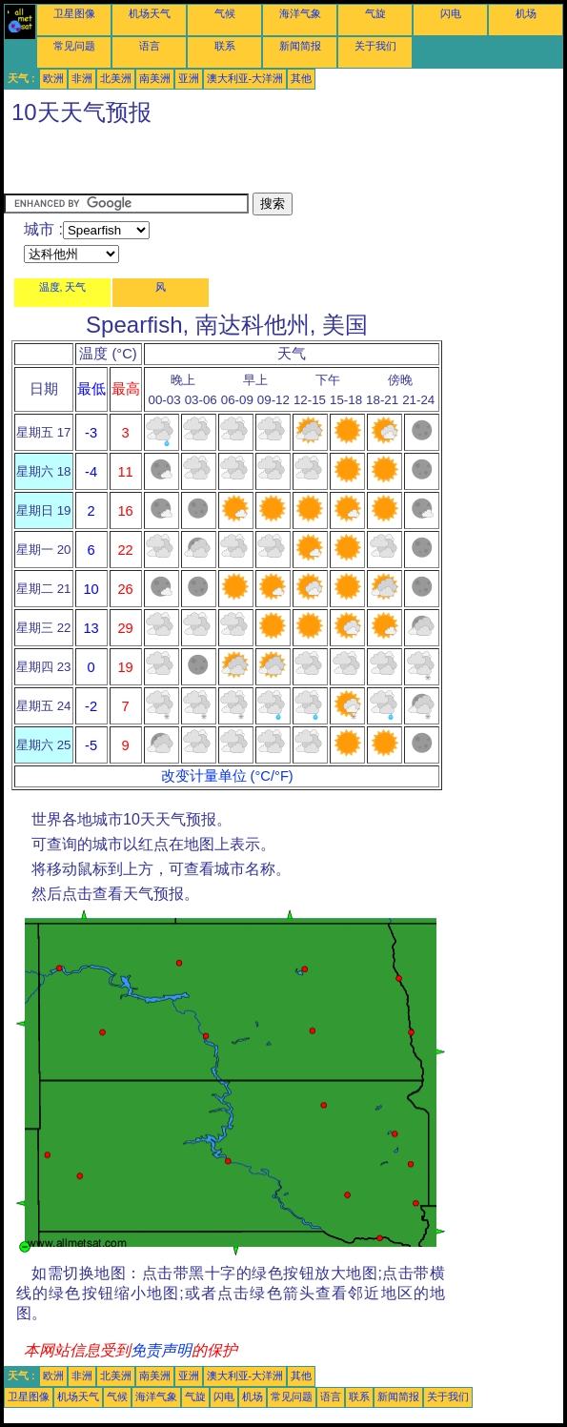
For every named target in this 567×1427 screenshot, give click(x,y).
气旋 (375, 13)
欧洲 (53, 78)
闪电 (450, 13)
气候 (224, 13)
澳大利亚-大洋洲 (245, 78)
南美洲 (155, 78)
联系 (224, 45)
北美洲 (116, 78)
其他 (301, 78)
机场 (526, 13)
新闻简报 (300, 45)
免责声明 (161, 1350)
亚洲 (188, 78)
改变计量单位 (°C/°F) (227, 776)
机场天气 (150, 13)
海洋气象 (300, 13)
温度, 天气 (63, 287)
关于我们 (375, 45)
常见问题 (74, 45)
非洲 (81, 78)
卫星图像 (74, 13)
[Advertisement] (227, 164)
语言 (149, 45)
